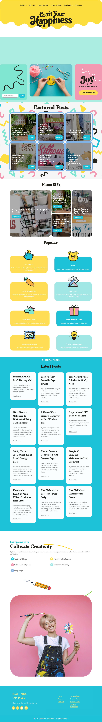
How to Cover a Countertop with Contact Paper (81, 211)
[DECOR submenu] (26, 5)
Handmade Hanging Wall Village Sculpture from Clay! (22, 522)
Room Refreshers (29, 345)
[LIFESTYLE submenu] (72, 5)
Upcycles (74, 291)
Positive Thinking (75, 344)
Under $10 (28, 264)
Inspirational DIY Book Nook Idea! (78, 434)
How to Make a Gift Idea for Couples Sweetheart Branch (19, 160)
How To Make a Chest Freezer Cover (77, 516)
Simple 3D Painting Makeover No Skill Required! (78, 483)
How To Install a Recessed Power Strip (49, 518)
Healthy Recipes (28, 291)
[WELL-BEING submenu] (48, 5)
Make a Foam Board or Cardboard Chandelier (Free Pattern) (74, 160)
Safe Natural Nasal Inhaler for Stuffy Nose (79, 405)
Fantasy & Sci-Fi (29, 319)
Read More (16, 217)
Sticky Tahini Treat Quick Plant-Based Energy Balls (23, 483)
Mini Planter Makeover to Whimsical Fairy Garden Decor (19, 131)
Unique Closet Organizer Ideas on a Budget (75, 132)
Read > (31, 137)
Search (22, 96)
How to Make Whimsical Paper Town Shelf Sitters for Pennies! (47, 160)
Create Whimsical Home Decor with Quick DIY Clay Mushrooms (46, 129)
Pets (74, 265)
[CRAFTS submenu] (35, 5)
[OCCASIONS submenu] (61, 5)
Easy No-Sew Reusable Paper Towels (29, 210)
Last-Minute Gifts (75, 319)
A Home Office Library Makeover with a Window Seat (61, 223)
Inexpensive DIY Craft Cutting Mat (22, 398)
